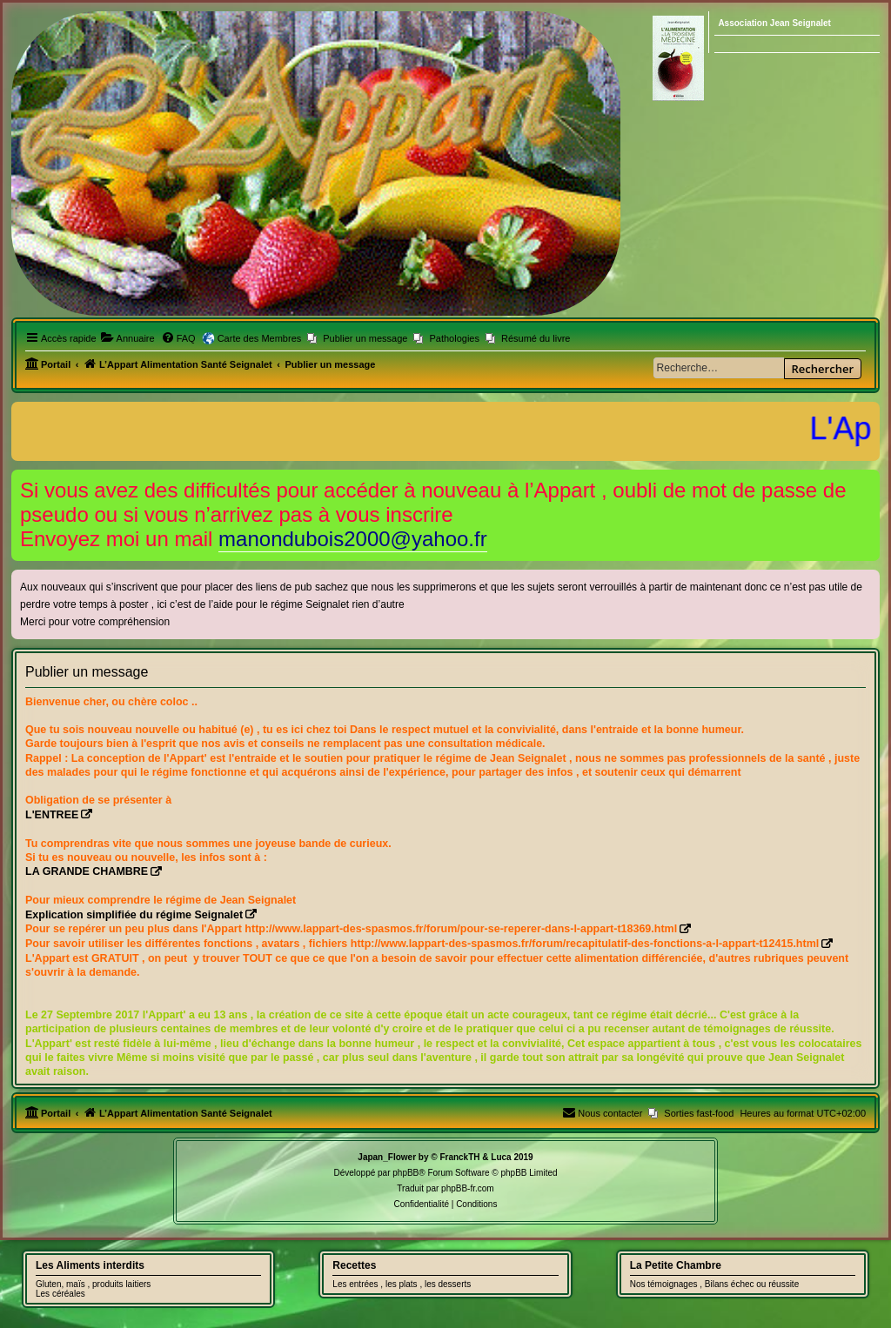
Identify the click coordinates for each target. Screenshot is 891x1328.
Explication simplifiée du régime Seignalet (134, 915)
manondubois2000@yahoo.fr (352, 539)
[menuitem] (128, 338)
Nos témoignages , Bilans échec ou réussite (715, 1284)
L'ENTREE (51, 815)
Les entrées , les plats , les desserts (401, 1284)
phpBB (405, 1173)
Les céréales (60, 1293)
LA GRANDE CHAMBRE (86, 871)
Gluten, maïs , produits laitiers (93, 1284)
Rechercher (823, 369)
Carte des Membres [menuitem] (260, 338)
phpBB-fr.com (467, 1188)
